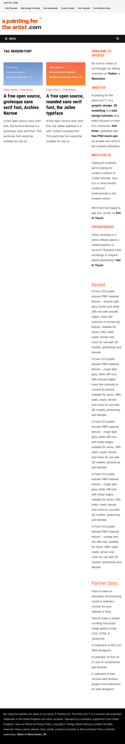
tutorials (107, 115)
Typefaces (26, 90)
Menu (10, 38)
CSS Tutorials (11, 8)
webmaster (9, 734)
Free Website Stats (101, 8)
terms (50, 714)
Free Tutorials (84, 8)
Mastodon (98, 78)
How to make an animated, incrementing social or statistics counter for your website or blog (106, 601)
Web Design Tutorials (30, 8)
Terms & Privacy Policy (38, 724)
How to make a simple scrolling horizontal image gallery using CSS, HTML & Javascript (106, 628)
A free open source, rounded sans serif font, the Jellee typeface (65, 104)
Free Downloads (50, 8)
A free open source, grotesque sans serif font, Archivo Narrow (22, 104)
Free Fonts (10, 90)
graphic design (102, 105)
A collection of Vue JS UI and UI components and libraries (106, 662)
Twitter (112, 73)
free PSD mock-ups (105, 136)
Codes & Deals (67, 8)
